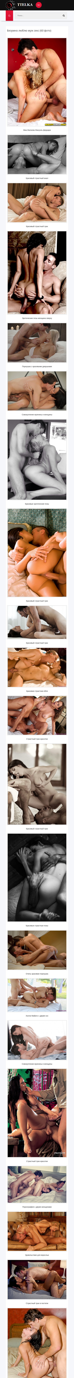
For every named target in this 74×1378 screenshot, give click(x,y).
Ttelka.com (25, 5)
